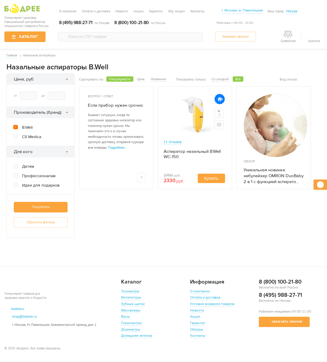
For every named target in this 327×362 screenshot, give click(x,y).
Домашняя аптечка (136, 335)
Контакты (197, 11)
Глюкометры (131, 323)
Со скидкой (218, 78)
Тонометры (130, 291)
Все (236, 78)
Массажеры (130, 310)
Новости (121, 11)
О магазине (67, 11)
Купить (209, 178)
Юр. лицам (176, 11)
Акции (139, 11)
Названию (156, 78)
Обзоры (196, 329)
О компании (200, 291)
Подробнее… (115, 147)
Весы (125, 316)
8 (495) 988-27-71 (75, 23)
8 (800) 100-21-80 (131, 23)
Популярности (117, 78)
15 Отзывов (171, 141)
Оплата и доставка (96, 11)
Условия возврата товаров (212, 304)
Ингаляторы (131, 297)
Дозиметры (130, 329)
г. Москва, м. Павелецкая (242, 10)
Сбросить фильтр (38, 222)
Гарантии (156, 11)
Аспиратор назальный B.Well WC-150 (190, 154)
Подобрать (39, 207)
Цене (138, 78)
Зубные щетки (133, 304)
